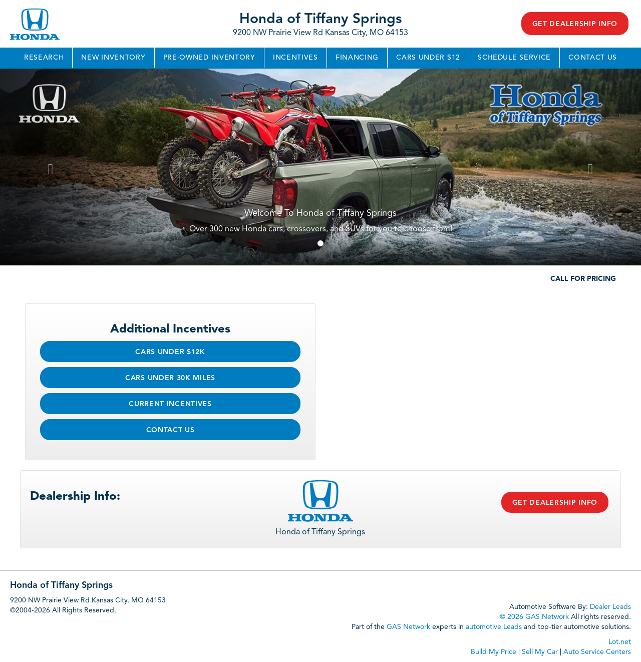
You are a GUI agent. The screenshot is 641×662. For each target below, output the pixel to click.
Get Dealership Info (574, 24)
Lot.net (619, 641)
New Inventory (113, 57)
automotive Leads (494, 626)
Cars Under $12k (170, 352)
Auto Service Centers (597, 651)
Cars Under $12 (428, 57)
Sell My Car (540, 651)
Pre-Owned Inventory (209, 57)
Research (44, 57)
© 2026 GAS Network (534, 616)
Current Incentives (170, 404)
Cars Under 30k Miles (170, 378)
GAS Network (408, 626)
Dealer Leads (610, 606)
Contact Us (592, 57)
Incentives (295, 57)
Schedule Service (514, 57)
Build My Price (493, 651)
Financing (357, 57)
